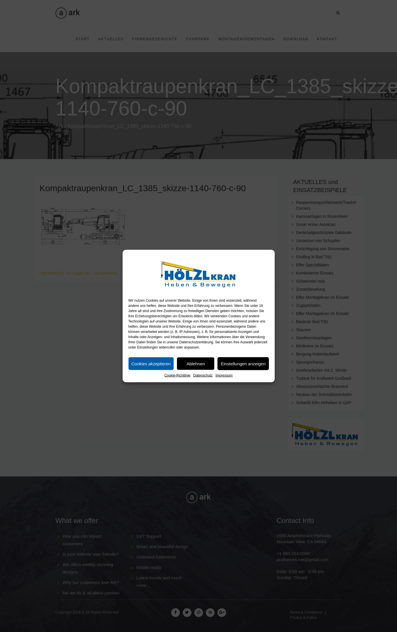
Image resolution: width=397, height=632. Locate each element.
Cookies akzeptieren (151, 363)
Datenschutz (203, 375)
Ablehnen (196, 363)
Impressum (223, 375)
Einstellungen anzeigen (243, 363)
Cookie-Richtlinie (177, 375)
